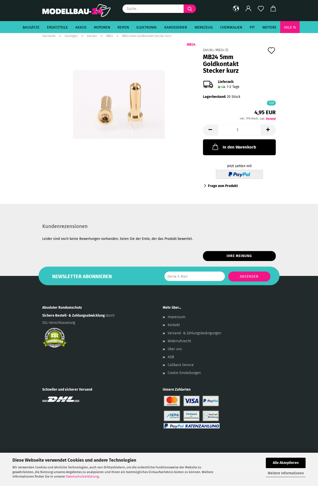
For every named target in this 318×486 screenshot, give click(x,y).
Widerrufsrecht (179, 341)
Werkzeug (204, 27)
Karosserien (175, 27)
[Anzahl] (239, 130)
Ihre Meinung (239, 256)
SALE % (290, 27)
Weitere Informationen (286, 473)
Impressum (176, 317)
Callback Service (181, 365)
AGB (171, 357)
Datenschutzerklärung (82, 476)
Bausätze (31, 27)
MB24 (191, 44)
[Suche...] (190, 8)
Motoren (102, 27)
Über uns (175, 349)
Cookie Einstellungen (184, 373)
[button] (236, 8)
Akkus (80, 27)
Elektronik (146, 27)
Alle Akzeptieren (286, 463)
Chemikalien (231, 27)
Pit (252, 27)
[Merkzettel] (261, 8)
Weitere (269, 27)
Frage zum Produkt (223, 186)
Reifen (123, 27)
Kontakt (174, 325)
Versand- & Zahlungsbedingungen (194, 333)
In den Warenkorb (233, 147)
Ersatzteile (57, 27)
